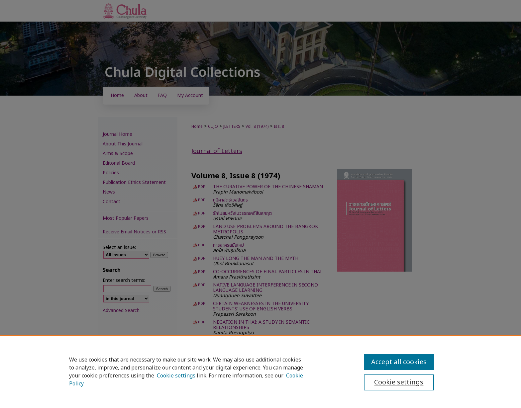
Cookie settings (176, 376)
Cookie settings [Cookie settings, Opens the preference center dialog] (398, 382)
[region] (260, 371)
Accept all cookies (399, 362)
